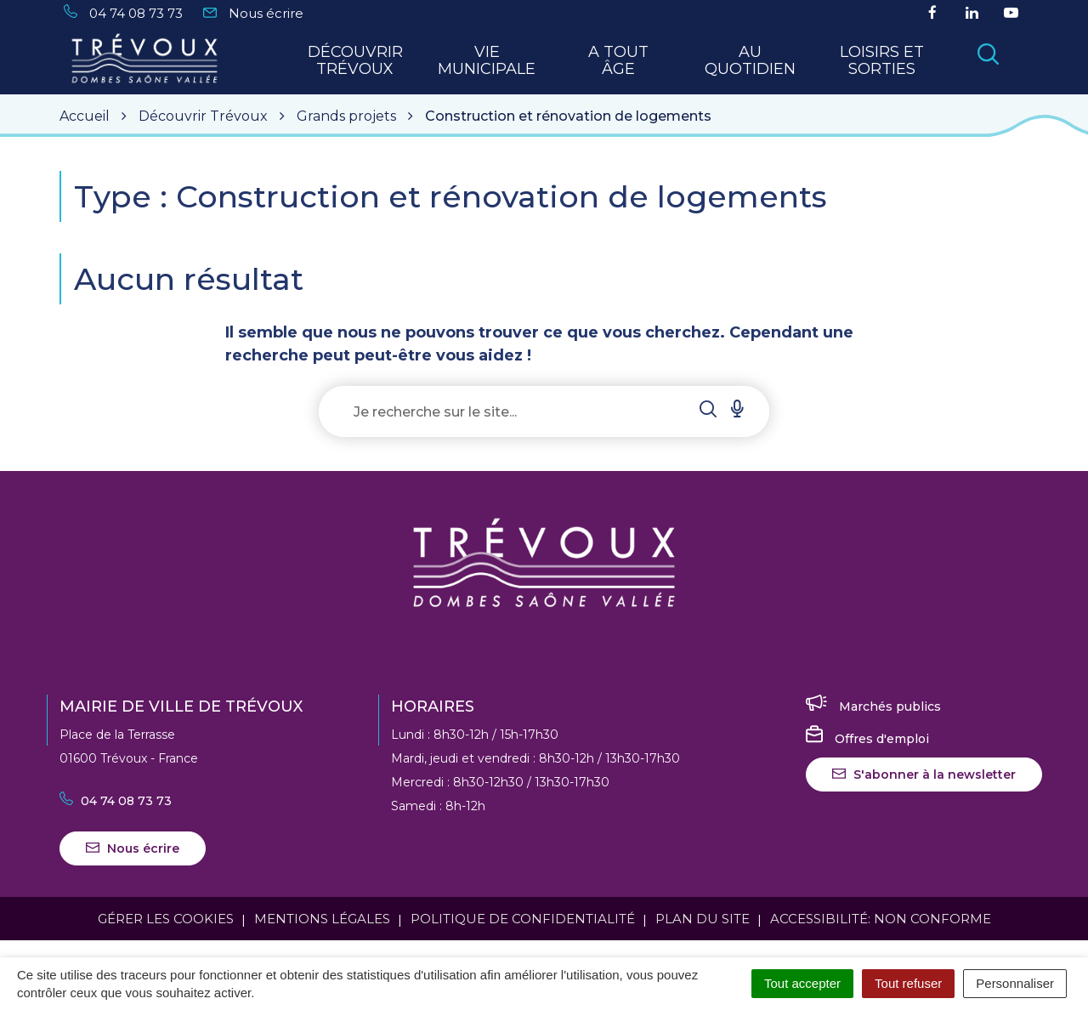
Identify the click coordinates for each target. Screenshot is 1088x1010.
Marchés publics (873, 706)
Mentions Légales (322, 919)
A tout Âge (618, 61)
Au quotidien (750, 61)
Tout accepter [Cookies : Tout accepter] (802, 983)
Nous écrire (132, 848)
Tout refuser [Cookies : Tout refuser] (908, 983)
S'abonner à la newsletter (924, 774)
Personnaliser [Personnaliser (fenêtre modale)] (1015, 983)
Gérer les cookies (166, 919)
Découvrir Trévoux (355, 61)
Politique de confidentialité (523, 919)
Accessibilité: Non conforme (880, 919)
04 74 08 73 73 (116, 801)
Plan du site (702, 919)
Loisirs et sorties (882, 61)
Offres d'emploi (867, 738)
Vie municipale (487, 61)
